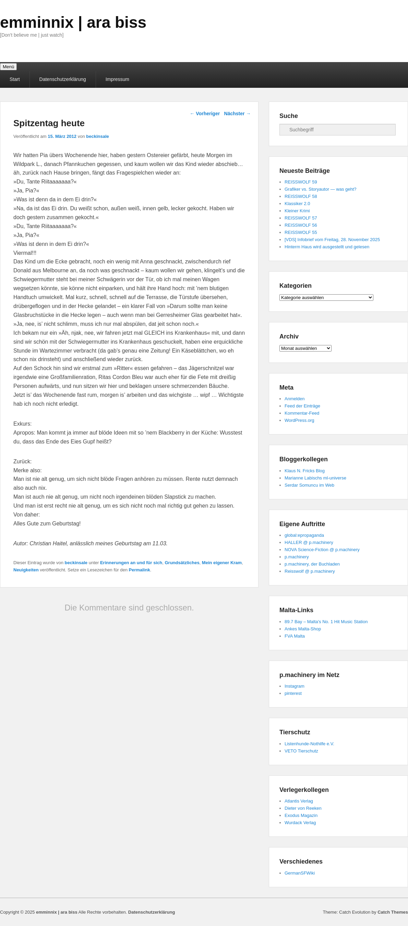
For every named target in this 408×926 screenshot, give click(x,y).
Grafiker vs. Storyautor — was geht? (321, 189)
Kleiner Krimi (297, 210)
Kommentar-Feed (302, 413)
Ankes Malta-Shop (303, 628)
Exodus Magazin (301, 815)
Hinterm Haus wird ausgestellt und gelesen (327, 246)
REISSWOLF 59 (301, 182)
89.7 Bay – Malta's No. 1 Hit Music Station (326, 621)
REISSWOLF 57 (301, 218)
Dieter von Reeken (303, 808)
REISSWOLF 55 (301, 232)
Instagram (294, 686)
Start (15, 79)
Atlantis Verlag (299, 801)
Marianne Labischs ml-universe (315, 477)
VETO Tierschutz (301, 750)
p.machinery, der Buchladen (312, 564)
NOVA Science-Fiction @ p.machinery (322, 549)
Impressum (117, 79)
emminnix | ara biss (73, 22)
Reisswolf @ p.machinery (310, 571)
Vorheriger (205, 113)
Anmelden (295, 398)
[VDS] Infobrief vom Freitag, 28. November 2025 (332, 239)
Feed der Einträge (302, 405)
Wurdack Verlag (300, 822)
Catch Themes (392, 912)
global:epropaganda (304, 535)
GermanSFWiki (300, 873)
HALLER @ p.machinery (309, 542)
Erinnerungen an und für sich (131, 562)
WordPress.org (299, 420)
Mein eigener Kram (222, 562)
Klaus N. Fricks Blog (305, 470)
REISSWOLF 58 (301, 196)
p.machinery (297, 556)
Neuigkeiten (26, 569)
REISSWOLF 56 (301, 225)
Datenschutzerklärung (62, 79)
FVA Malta (295, 636)
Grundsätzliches (182, 562)
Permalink (139, 569)
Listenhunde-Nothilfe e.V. (309, 743)
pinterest (293, 693)
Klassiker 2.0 (297, 203)
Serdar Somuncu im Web (309, 485)
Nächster (237, 113)
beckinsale (97, 136)
